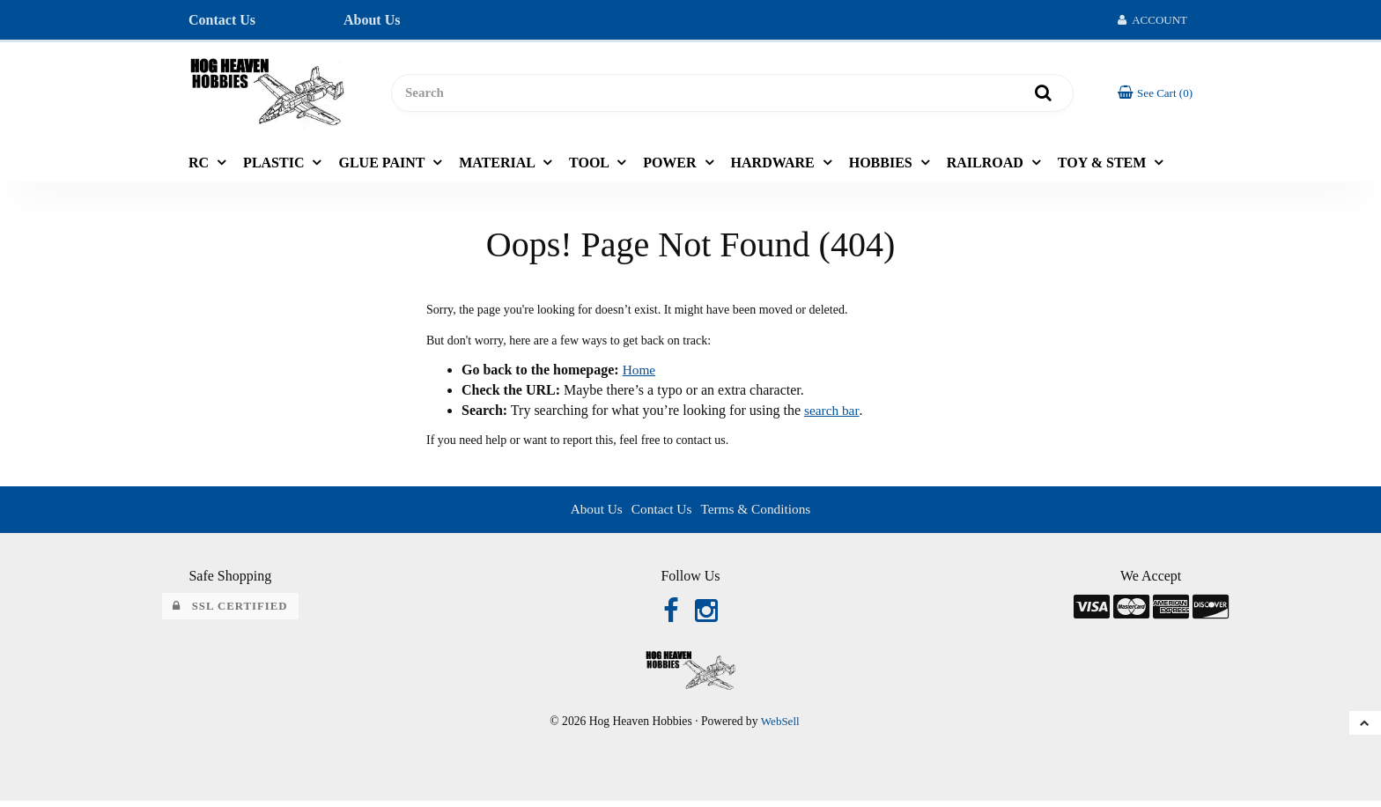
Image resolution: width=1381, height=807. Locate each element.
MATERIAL (498, 166)
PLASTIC (275, 166)
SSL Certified (230, 609)
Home (640, 373)
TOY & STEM (1103, 166)
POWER (671, 166)
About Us (371, 19)
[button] (1154, 94)
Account (1152, 19)
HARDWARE (774, 166)
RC (200, 166)
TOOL (590, 166)
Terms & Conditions (757, 513)
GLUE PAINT (383, 166)
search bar (832, 414)
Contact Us (221, 19)
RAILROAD (987, 166)
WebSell (780, 726)
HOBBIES (882, 166)
